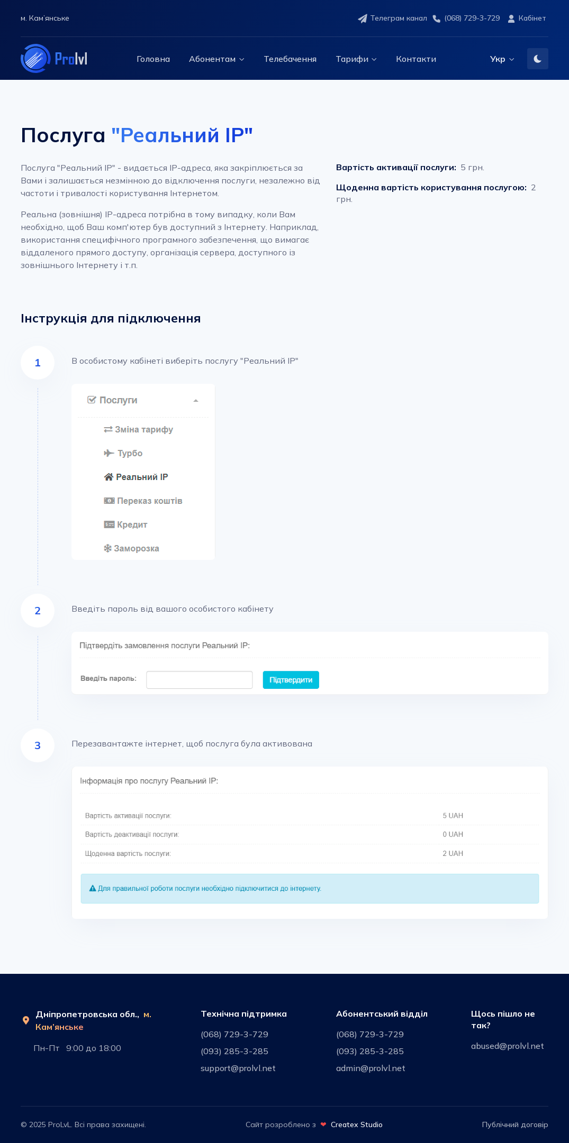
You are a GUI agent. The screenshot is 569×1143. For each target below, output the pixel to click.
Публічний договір (515, 1124)
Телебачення (290, 58)
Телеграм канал (392, 18)
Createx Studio (357, 1124)
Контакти (416, 58)
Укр (497, 58)
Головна (153, 58)
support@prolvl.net (238, 1068)
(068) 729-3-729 (465, 18)
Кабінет (526, 18)
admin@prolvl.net (370, 1068)
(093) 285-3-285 (234, 1051)
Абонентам (212, 58)
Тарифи (352, 58)
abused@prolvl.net (507, 1045)
